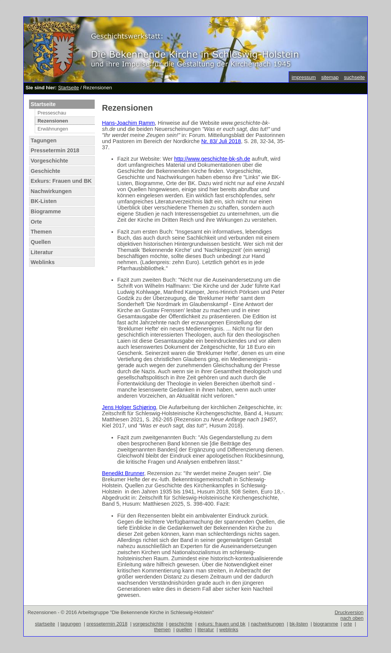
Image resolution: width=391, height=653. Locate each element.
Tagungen (44, 140)
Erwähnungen (52, 129)
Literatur (42, 252)
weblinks (228, 629)
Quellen (41, 242)
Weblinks (43, 262)
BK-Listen (44, 201)
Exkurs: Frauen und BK (61, 181)
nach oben (352, 618)
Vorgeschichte (49, 161)
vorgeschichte (148, 624)
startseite (45, 624)
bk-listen (298, 624)
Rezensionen (52, 121)
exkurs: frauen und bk (222, 624)
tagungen (70, 624)
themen (162, 629)
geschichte (180, 624)
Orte (36, 222)
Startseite (68, 87)
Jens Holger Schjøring (129, 407)
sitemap (329, 77)
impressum (304, 77)
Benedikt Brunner (123, 473)
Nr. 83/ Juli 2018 (221, 141)
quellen (184, 629)
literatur (205, 629)
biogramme (325, 624)
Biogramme (46, 211)
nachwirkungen (267, 624)
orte (348, 624)
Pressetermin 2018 (55, 150)
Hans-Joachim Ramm (128, 123)
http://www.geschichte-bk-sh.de (212, 159)
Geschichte (45, 171)
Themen (41, 232)
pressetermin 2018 (106, 624)
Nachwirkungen (51, 191)
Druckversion (349, 612)
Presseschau (51, 113)
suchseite (354, 77)
